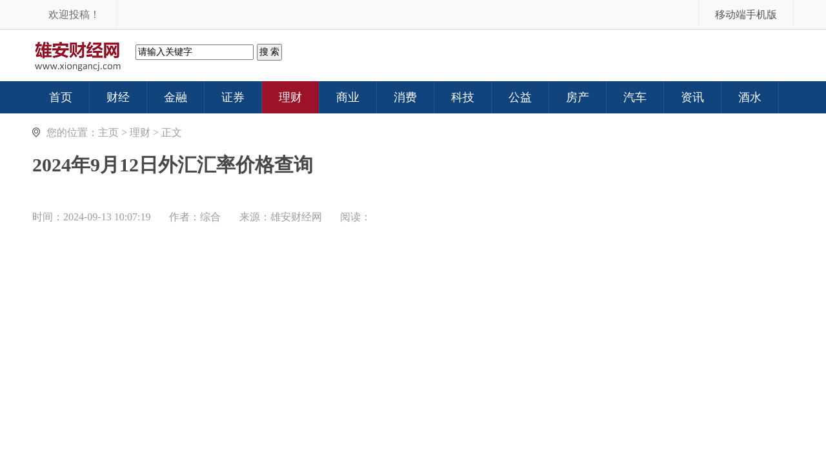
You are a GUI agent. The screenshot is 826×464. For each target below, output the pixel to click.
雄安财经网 (296, 216)
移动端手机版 (746, 14)
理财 (140, 132)
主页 (108, 132)
